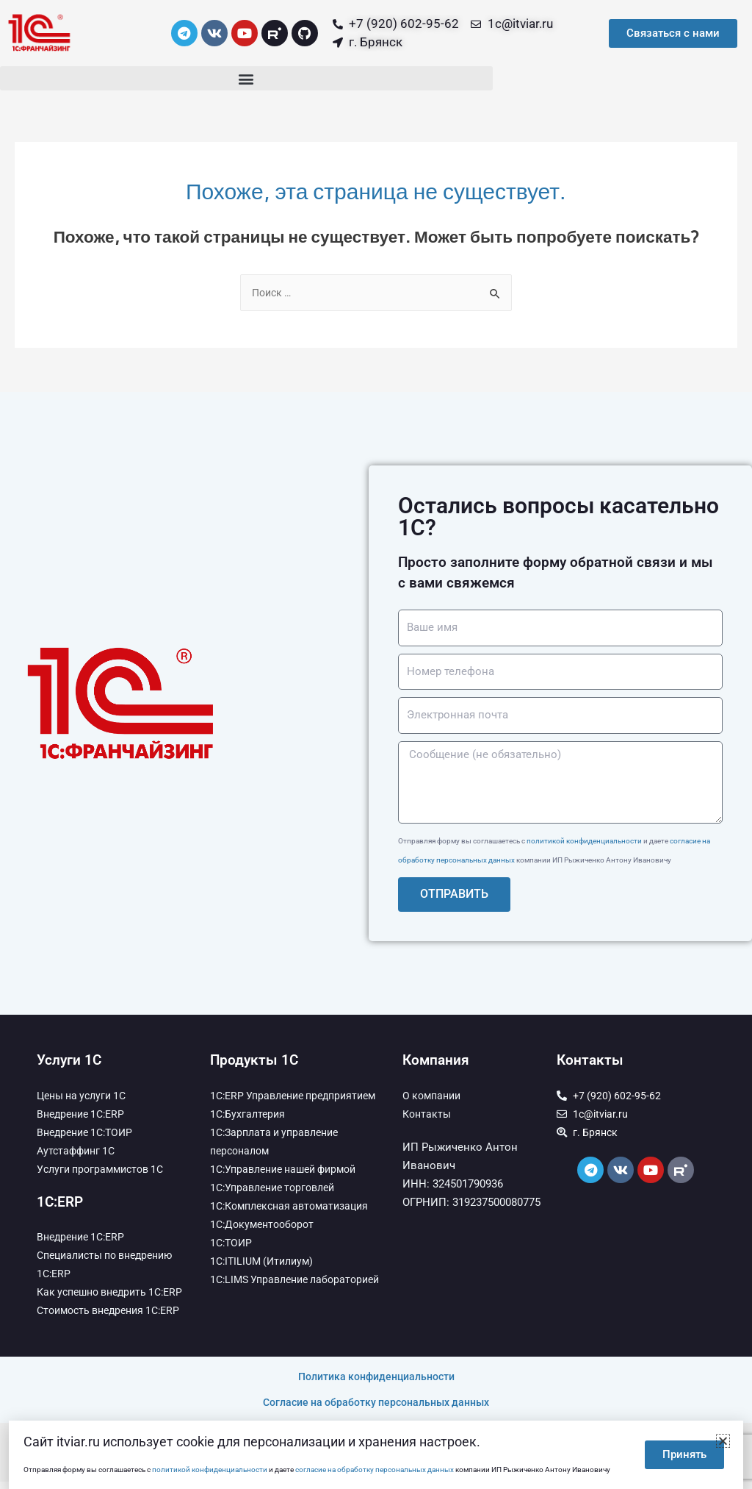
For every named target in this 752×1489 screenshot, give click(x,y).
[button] (246, 78)
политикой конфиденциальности (584, 842)
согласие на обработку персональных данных (374, 1469)
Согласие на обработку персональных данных (376, 1409)
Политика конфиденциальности (376, 1383)
